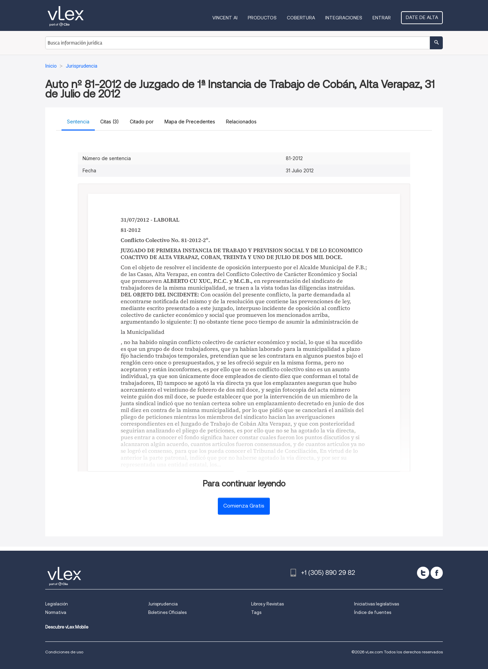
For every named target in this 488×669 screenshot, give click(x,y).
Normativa (55, 612)
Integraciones (343, 17)
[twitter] (423, 573)
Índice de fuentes (372, 612)
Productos (262, 17)
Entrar (381, 17)
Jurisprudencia (163, 603)
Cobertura (301, 17)
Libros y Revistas (267, 603)
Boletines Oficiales (167, 612)
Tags (256, 612)
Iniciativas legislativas (376, 603)
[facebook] (437, 573)
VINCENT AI (225, 17)
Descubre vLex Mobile (66, 627)
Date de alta (422, 17)
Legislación (56, 603)
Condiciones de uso (64, 652)
